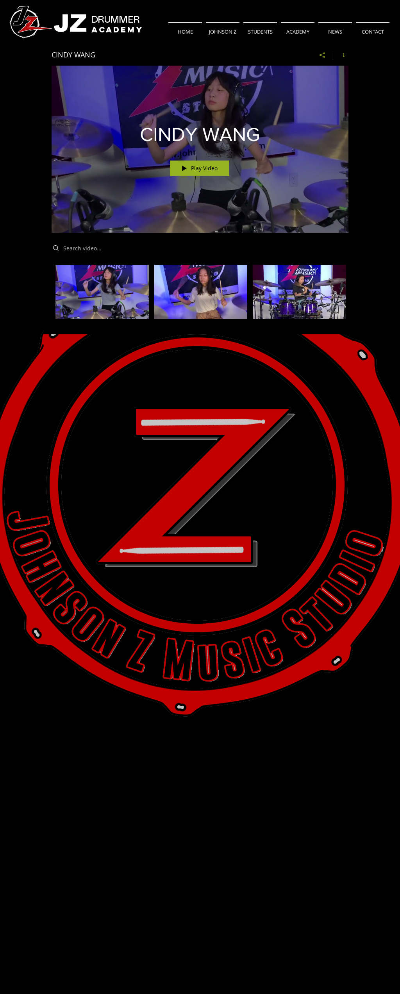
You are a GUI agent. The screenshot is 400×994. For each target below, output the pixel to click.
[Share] (322, 55)
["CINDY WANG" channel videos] (200, 293)
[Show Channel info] (340, 55)
